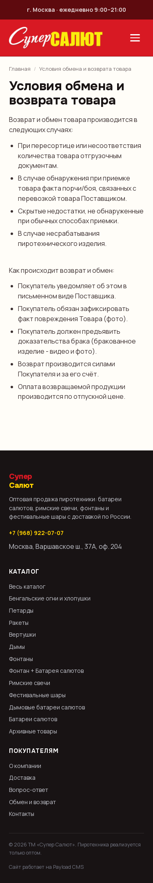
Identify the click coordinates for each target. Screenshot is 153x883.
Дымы (17, 646)
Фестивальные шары (37, 695)
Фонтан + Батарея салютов (46, 670)
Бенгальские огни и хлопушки (50, 598)
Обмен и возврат (32, 802)
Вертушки (22, 634)
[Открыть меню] (135, 38)
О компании (25, 766)
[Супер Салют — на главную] (55, 38)
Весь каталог (27, 586)
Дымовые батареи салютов (47, 707)
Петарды (21, 610)
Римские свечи (29, 683)
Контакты (21, 814)
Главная (20, 68)
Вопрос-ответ (28, 790)
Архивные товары (33, 731)
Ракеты (19, 622)
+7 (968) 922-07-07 (36, 533)
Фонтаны (21, 659)
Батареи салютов (33, 719)
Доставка (22, 777)
